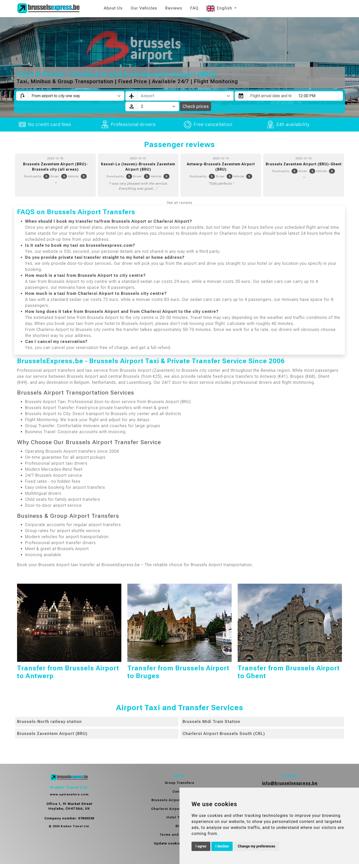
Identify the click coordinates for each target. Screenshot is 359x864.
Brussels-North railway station (49, 721)
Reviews (173, 8)
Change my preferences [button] (256, 846)
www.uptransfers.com (69, 794)
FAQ (194, 8)
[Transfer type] (76, 96)
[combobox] (186, 96)
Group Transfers (179, 783)
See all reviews (179, 203)
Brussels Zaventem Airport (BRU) (52, 733)
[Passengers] (158, 106)
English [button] (220, 8)
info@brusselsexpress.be (290, 783)
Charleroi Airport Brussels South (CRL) (224, 733)
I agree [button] (201, 846)
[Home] (48, 8)
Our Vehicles (144, 8)
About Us (113, 8)
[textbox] (182, 96)
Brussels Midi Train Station (211, 721)
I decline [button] (222, 846)
